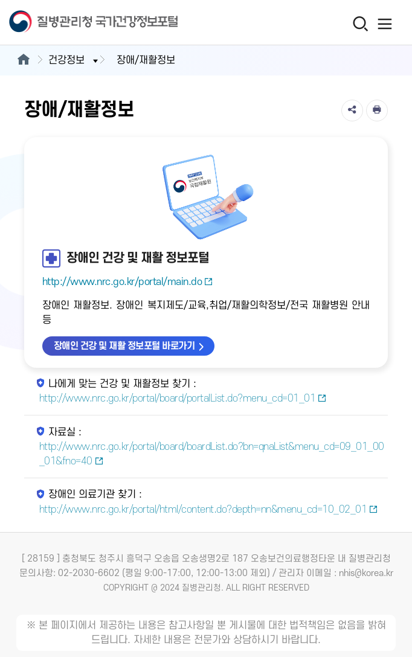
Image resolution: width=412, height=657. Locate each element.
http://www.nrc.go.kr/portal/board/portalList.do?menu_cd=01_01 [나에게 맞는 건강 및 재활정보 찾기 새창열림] (183, 398)
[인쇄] (377, 110)
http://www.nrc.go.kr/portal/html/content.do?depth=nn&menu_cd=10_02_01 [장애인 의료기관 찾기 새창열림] (208, 509)
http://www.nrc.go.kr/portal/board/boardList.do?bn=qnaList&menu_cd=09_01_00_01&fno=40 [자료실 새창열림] (211, 454)
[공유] (352, 110)
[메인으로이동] (23, 60)
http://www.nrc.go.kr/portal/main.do (127, 282)
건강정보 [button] (74, 60)
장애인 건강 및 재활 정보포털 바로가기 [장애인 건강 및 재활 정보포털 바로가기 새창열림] (124, 346)
